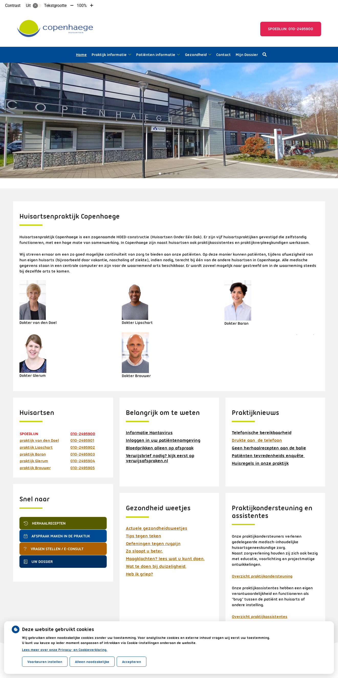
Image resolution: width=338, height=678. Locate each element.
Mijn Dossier (247, 54)
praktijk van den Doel (39, 440)
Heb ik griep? (139, 574)
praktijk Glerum (34, 461)
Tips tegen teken (143, 535)
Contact (223, 54)
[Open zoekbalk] (264, 55)
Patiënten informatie (155, 54)
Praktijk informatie (109, 54)
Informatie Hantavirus (149, 432)
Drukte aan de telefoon (257, 440)
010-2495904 (82, 461)
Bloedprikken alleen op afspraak (159, 447)
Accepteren (131, 662)
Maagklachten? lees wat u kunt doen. (165, 558)
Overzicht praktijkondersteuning (262, 576)
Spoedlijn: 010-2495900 (290, 29)
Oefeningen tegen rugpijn (153, 543)
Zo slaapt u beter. (144, 550)
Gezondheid (196, 54)
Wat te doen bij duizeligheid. (156, 566)
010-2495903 (82, 454)
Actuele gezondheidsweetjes (156, 528)
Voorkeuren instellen (44, 662)
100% (82, 5)
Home (81, 54)
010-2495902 (82, 447)
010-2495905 (82, 468)
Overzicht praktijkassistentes (259, 616)
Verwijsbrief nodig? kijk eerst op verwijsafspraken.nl (160, 458)
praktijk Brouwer (35, 468)
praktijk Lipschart (36, 447)
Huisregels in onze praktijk (260, 463)
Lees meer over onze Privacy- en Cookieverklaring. (64, 650)
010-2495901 (82, 440)
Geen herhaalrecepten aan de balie (269, 447)
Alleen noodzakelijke (92, 662)
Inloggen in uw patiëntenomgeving (163, 440)
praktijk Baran (33, 454)
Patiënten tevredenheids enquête (268, 455)
